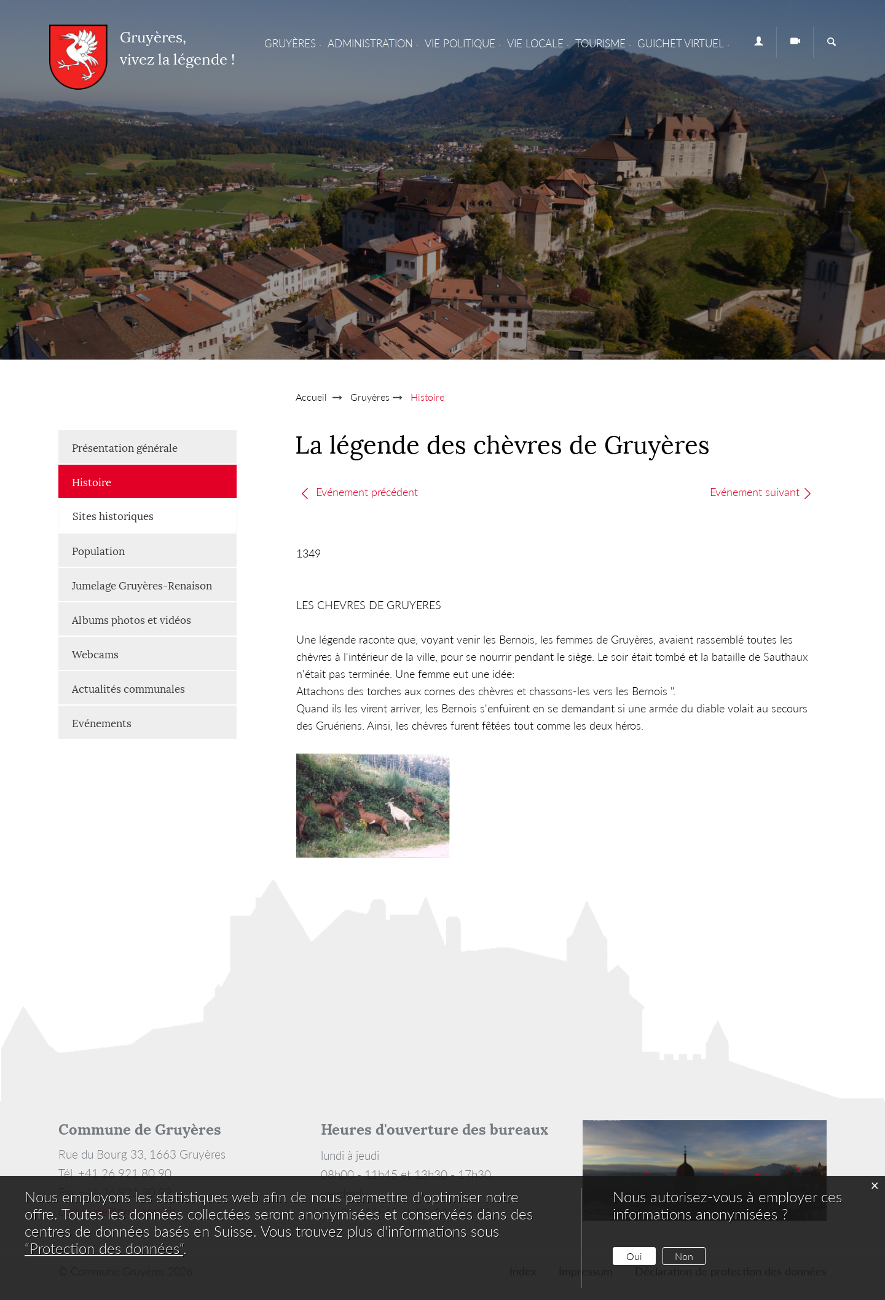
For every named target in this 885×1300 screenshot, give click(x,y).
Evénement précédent (359, 491)
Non (684, 1256)
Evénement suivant (762, 492)
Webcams (95, 653)
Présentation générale (125, 447)
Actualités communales (128, 688)
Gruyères (290, 43)
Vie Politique (460, 43)
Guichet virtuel (680, 43)
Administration (370, 43)
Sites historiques (113, 515)
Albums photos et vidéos (131, 619)
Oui (634, 1256)
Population (98, 550)
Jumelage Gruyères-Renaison (142, 585)
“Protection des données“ (104, 1248)
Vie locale (535, 43)
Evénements (102, 722)
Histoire (122, 481)
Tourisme (600, 43)
